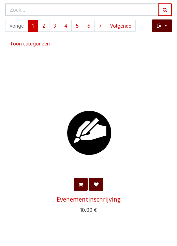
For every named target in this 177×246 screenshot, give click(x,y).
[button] (162, 25)
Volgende (120, 26)
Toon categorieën (30, 43)
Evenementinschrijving (89, 199)
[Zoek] (165, 9)
